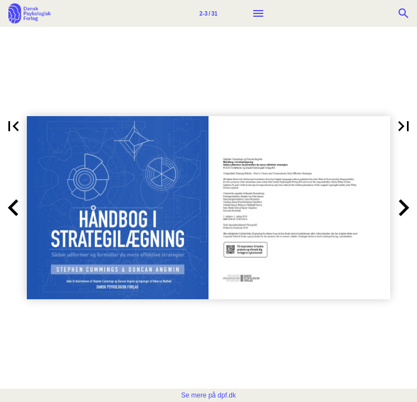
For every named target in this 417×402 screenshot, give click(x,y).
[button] (13, 126)
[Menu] (258, 13)
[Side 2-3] (208, 13)
